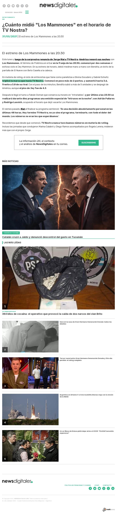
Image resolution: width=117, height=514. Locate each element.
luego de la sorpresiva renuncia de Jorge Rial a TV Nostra (46, 59)
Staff (97, 485)
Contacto (107, 485)
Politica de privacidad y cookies (78, 485)
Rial (23, 109)
